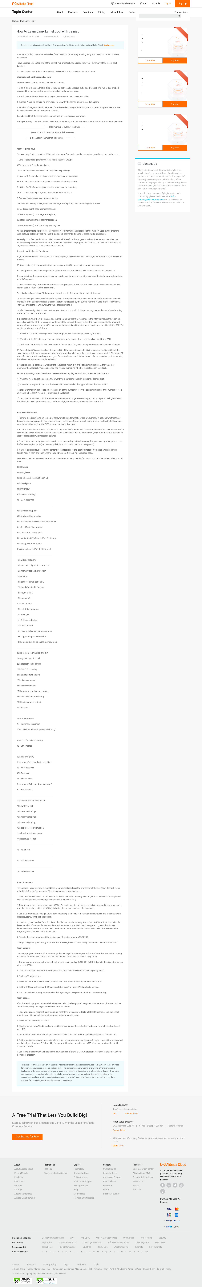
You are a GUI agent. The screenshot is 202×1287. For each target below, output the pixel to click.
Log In (168, 3)
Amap (130, 1269)
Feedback (107, 1185)
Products (72, 12)
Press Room (138, 1181)
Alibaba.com (80, 1269)
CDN (72, 1238)
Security (162, 1238)
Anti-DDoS (85, 1238)
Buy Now (175, 60)
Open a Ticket (119, 1130)
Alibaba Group (18, 1269)
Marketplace (117, 12)
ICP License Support (83, 1181)
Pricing (101, 12)
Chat (115, 1113)
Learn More (150, 60)
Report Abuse (109, 1181)
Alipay (168, 1269)
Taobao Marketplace (36, 1269)
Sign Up (182, 3)
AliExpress (69, 1269)
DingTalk (160, 1269)
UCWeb (138, 1269)
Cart (143, 3)
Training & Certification (84, 1198)
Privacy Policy (49, 1264)
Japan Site (47, 1242)
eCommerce (128, 1238)
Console (156, 3)
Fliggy (105, 1269)
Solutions (88, 12)
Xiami (152, 1269)
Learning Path (142, 1242)
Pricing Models (21, 1173)
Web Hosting (146, 1238)
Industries (86, 1247)
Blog (76, 1189)
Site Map (137, 1189)
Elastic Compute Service (53, 1238)
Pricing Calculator (111, 1194)
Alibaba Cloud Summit (24, 1198)
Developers (102, 1247)
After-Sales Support (112, 1177)
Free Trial (48, 1169)
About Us (31, 1264)
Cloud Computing (68, 1247)
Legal (66, 1264)
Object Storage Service (106, 1238)
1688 (90, 1269)
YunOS (113, 1269)
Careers (15, 1264)
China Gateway (81, 1177)
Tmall (49, 1269)
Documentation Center (143, 1169)
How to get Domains (92, 1242)
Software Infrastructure (118, 1242)
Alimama (98, 1269)
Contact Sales (181, 12)
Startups (18, 1189)
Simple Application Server (55, 1173)
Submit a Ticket (110, 1173)
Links (96, 1264)
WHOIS (136, 1185)
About (60, 12)
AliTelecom (122, 1269)
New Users (160, 1242)
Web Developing (121, 1247)
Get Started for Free (27, 1136)
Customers (19, 1181)
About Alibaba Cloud (23, 1169)
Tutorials (139, 1247)
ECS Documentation (67, 1242)
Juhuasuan (58, 1269)
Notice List (82, 1264)
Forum (106, 1189)
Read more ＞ (109, 45)
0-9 (146, 1251)
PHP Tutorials (155, 1247)
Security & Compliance (143, 1177)
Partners (133, 12)
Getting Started (81, 1185)
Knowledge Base (81, 1173)
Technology (79, 1169)
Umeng (145, 1269)
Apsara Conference (23, 1194)
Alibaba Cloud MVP (141, 1173)
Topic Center (47, 1247)
